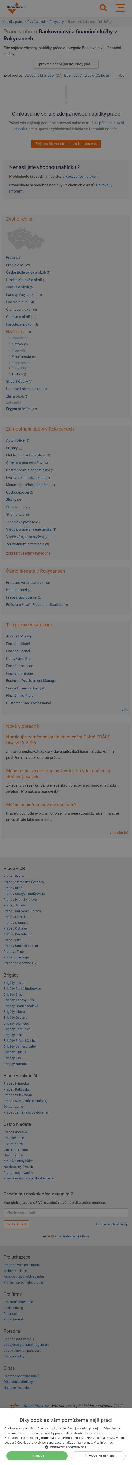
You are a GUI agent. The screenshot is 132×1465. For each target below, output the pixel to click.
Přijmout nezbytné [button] (98, 1456)
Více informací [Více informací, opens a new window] (103, 1443)
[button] (66, 1447)
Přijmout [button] (37, 1456)
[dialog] (66, 1436)
